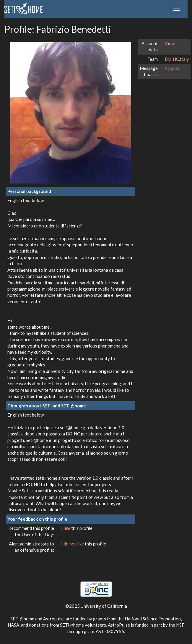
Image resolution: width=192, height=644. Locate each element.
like (67, 528)
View (170, 43)
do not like (74, 543)
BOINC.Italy (177, 59)
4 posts (172, 68)
